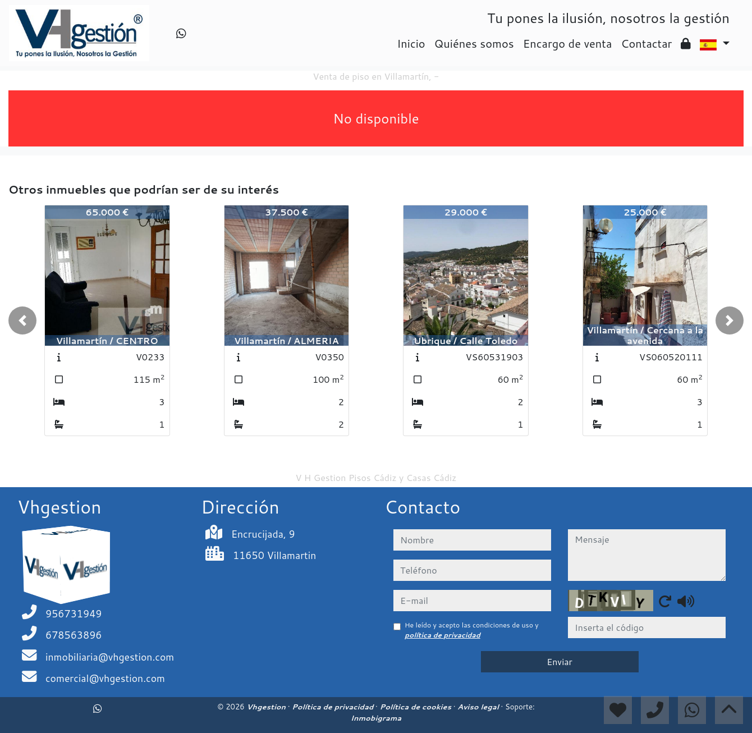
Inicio (411, 43)
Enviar (559, 661)
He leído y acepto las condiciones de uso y (472, 630)
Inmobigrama (376, 718)
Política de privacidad (333, 707)
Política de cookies (416, 707)
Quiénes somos (474, 43)
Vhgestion (266, 707)
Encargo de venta (567, 43)
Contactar (646, 43)
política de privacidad (442, 635)
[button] (22, 320)
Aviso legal (479, 707)
